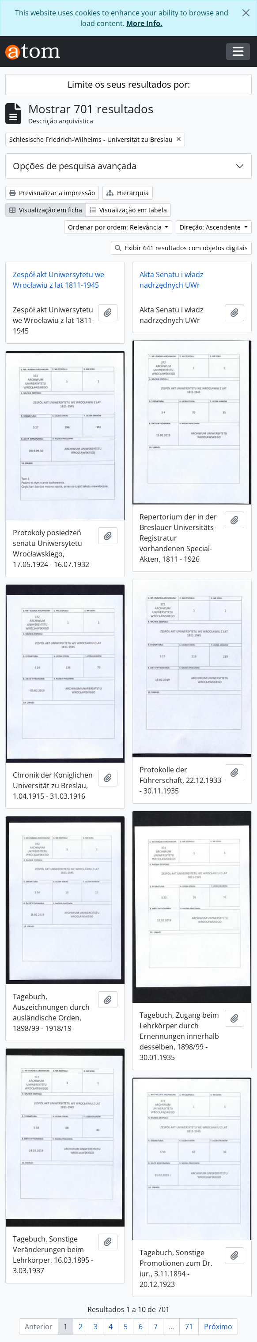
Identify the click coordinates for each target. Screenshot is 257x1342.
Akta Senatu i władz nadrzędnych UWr (172, 280)
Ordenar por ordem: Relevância (115, 227)
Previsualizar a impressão (52, 193)
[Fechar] (246, 12)
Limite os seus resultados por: (129, 84)
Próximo (218, 1326)
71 (189, 1326)
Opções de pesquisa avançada (74, 166)
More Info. (144, 23)
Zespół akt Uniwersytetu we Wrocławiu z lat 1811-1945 (58, 280)
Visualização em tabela (128, 210)
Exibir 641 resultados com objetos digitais (181, 248)
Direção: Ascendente (211, 227)
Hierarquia (127, 193)
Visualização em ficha (45, 210)
